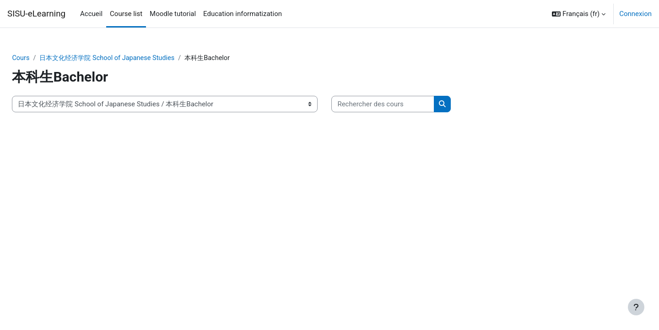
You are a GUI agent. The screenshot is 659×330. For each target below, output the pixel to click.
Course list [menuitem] (126, 14)
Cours (41, 58)
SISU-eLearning (36, 14)
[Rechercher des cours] (403, 104)
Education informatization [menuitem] (242, 14)
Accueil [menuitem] (91, 14)
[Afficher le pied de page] (636, 307)
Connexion (635, 14)
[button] (578, 14)
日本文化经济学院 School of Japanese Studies (131, 58)
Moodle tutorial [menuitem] (173, 14)
